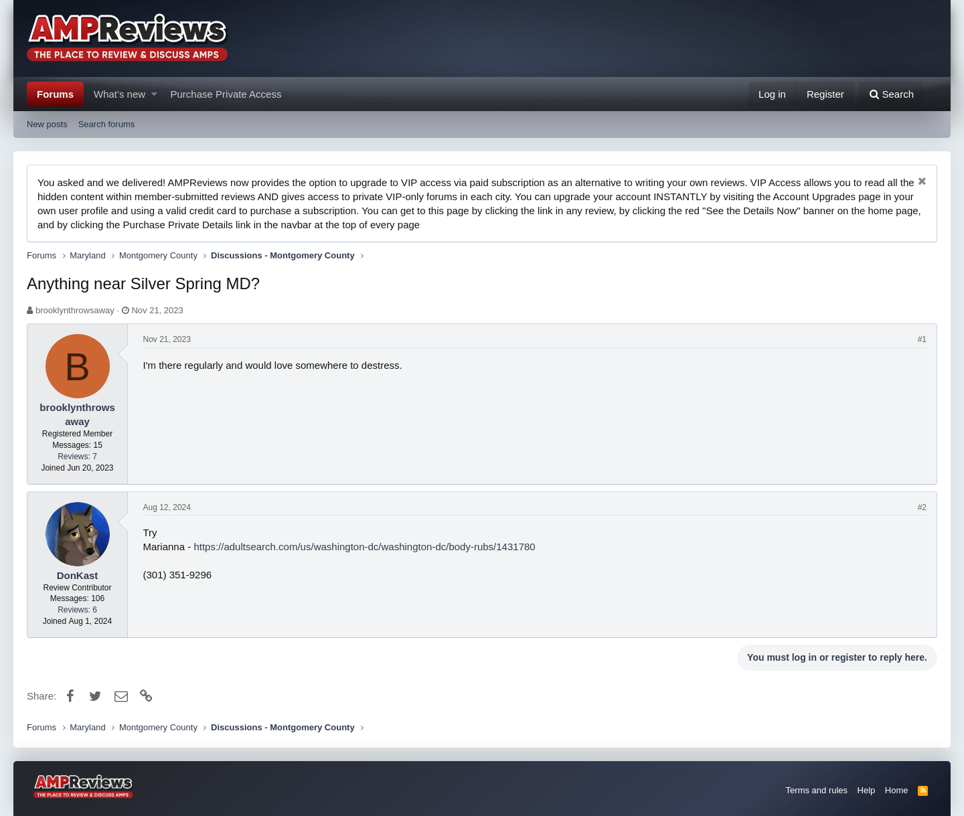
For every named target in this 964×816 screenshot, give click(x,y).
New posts (47, 124)
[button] (154, 94)
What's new (119, 94)
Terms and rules (817, 790)
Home (896, 790)
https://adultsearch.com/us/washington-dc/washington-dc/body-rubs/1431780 (364, 546)
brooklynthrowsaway (74, 310)
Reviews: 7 (77, 456)
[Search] (891, 94)
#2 (922, 507)
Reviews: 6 (77, 610)
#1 (922, 339)
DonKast (77, 575)
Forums (55, 94)
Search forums (106, 124)
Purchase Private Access (226, 94)
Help (867, 790)
